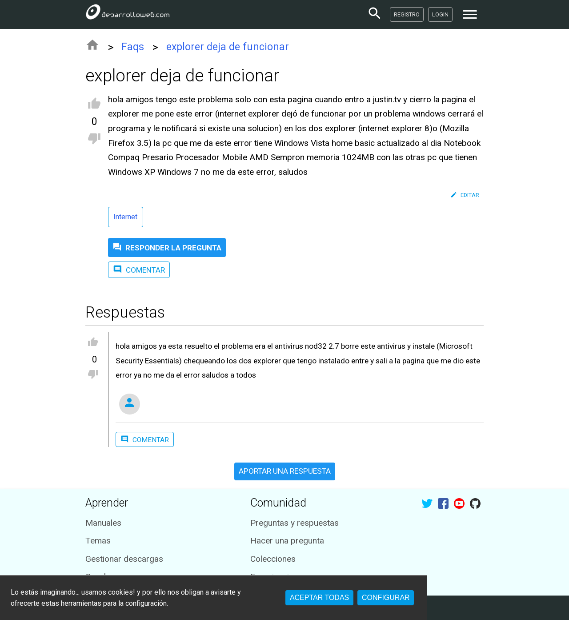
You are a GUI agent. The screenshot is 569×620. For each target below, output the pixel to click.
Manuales (103, 523)
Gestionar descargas (124, 559)
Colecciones (273, 559)
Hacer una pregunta (287, 540)
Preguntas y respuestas (294, 523)
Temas (98, 540)
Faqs (132, 47)
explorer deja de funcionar (227, 47)
